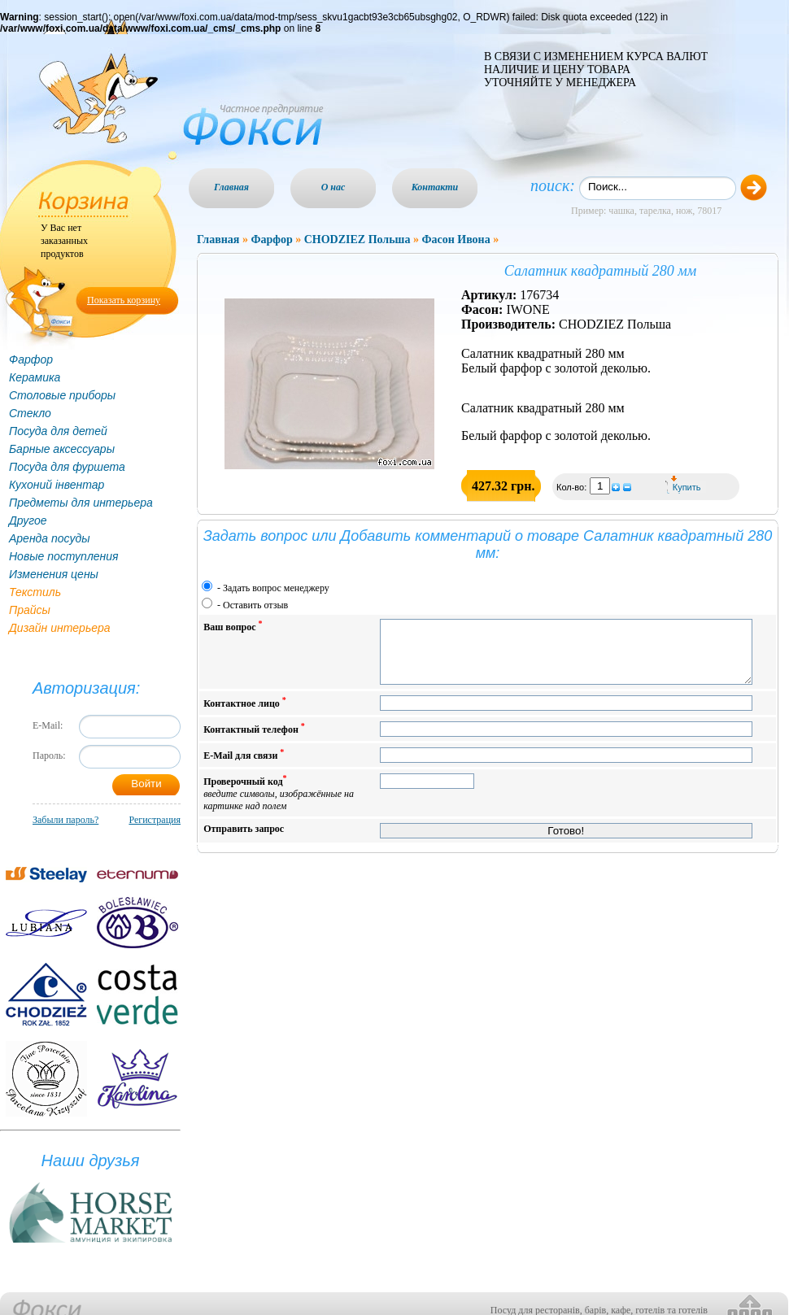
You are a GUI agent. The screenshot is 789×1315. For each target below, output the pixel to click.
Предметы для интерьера (81, 502)
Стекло (30, 413)
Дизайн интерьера (60, 627)
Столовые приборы (62, 395)
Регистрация (155, 819)
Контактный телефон (254, 740)
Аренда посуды (49, 538)
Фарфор (31, 359)
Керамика (34, 377)
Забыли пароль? (65, 819)
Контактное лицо (244, 714)
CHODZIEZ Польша (357, 239)
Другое (28, 520)
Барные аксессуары (62, 448)
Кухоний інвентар (56, 484)
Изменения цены (53, 574)
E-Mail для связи (243, 766)
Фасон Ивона (455, 239)
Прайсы (29, 609)
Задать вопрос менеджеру (276, 588)
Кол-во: (572, 487)
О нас (333, 187)
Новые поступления (64, 556)
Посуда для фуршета (67, 466)
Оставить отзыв (255, 605)
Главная (231, 187)
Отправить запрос (243, 841)
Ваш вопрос (232, 626)
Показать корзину (123, 300)
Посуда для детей (58, 431)
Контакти (435, 187)
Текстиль (35, 592)
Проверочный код (278, 805)
